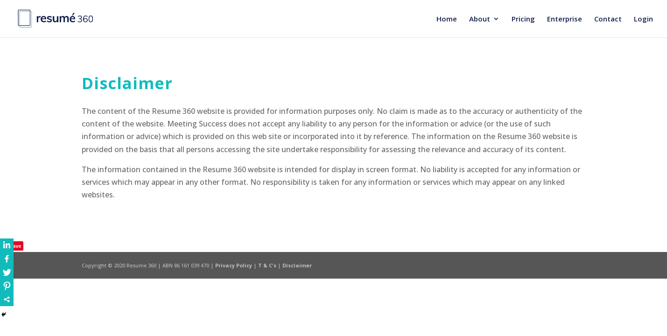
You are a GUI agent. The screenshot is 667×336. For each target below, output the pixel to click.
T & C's (268, 265)
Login (643, 19)
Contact (608, 19)
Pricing (523, 19)
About (479, 19)
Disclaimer (297, 265)
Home (446, 19)
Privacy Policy (234, 265)
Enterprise (564, 19)
